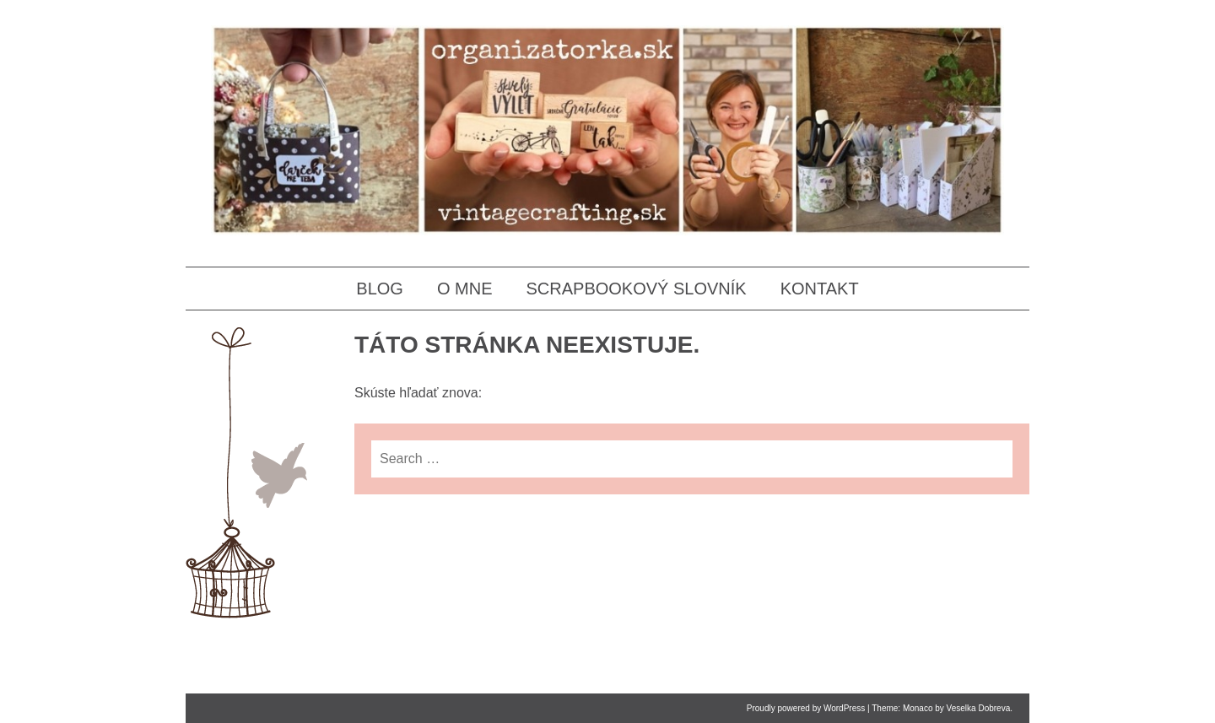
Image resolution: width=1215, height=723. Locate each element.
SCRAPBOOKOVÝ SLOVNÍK (636, 288)
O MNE (465, 288)
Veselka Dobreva (979, 708)
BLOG (379, 288)
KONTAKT (819, 288)
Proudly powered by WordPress (806, 708)
